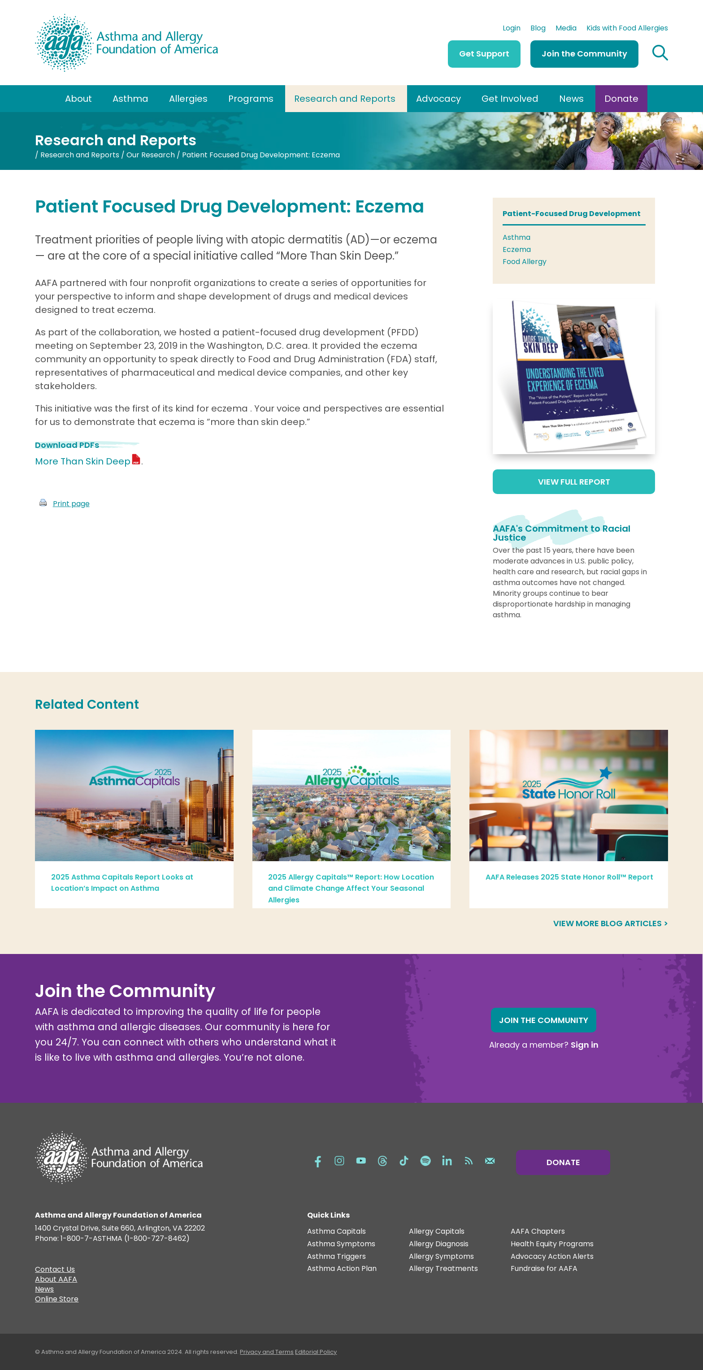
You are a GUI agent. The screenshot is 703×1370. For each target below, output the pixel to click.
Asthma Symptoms (341, 1244)
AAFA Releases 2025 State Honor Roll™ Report (569, 877)
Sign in (585, 1044)
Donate (621, 98)
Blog (538, 29)
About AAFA (56, 1280)
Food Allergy (525, 261)
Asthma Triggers (336, 1257)
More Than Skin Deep (82, 461)
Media (566, 29)
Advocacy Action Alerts (552, 1257)
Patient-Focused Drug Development (572, 213)
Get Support (484, 53)
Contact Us (55, 1270)
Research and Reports (344, 98)
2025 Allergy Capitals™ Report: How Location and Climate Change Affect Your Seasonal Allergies (351, 888)
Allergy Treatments (443, 1269)
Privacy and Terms (267, 1352)
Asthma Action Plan (342, 1269)
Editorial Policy (316, 1352)
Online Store (56, 1300)
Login (512, 29)
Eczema (517, 249)
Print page (71, 504)
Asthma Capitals (336, 1231)
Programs (250, 98)
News (571, 98)
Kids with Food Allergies (627, 29)
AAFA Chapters (538, 1231)
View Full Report (574, 481)
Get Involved (510, 98)
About (78, 98)
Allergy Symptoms (441, 1257)
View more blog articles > (610, 923)
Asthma (130, 98)
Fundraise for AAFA (544, 1269)
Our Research (150, 155)
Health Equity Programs (552, 1244)
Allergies (188, 98)
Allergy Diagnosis (439, 1244)
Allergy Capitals (436, 1231)
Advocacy (438, 98)
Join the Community (584, 53)
